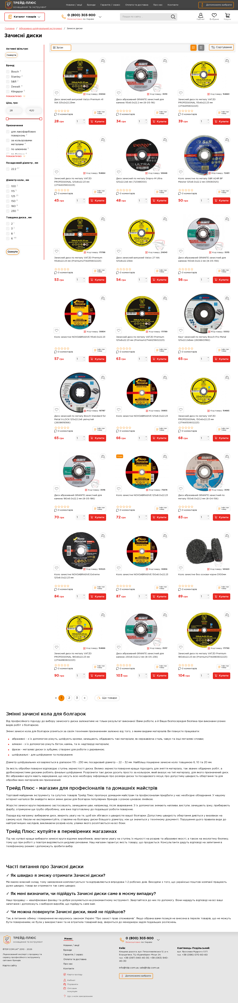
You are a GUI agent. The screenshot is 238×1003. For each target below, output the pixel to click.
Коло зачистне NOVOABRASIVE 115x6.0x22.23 (79, 338)
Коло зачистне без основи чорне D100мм (202, 577)
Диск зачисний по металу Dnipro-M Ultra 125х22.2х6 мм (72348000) (139, 180)
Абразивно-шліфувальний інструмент (40, 29)
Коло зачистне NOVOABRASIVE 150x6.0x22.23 (142, 577)
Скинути (11, 55)
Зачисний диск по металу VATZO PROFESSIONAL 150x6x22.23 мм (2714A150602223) (197, 421)
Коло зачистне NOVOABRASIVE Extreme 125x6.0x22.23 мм (77, 579)
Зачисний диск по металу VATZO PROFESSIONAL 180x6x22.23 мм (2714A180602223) (73, 660)
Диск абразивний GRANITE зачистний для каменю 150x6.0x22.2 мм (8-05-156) (202, 260)
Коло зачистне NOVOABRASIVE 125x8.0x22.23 (142, 498)
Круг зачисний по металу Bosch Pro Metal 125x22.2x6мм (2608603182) (202, 340)
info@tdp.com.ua (128, 971)
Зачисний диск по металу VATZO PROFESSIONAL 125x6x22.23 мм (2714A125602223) (73, 182)
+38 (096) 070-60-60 (195, 959)
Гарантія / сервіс (106, 5)
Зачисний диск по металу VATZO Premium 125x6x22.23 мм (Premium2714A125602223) (140, 340)
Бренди (87, 5)
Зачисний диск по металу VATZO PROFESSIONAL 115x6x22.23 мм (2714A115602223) (197, 103)
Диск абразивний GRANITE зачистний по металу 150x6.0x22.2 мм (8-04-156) (201, 499)
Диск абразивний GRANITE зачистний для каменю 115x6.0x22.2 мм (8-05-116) (140, 101)
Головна (10, 29)
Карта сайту (10, 969)
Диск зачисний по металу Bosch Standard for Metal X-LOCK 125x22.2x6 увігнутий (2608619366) (80, 421)
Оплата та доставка (132, 5)
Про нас (154, 5)
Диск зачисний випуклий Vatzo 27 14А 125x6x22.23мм (138, 260)
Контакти (169, 5)
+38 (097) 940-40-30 (136, 962)
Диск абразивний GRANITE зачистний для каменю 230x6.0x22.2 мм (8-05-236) (140, 658)
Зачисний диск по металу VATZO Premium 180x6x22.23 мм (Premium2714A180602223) (202, 658)
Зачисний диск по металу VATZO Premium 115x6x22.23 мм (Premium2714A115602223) (78, 260)
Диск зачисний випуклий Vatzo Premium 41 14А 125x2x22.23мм (78, 101)
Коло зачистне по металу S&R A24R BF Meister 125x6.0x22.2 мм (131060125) (200, 180)
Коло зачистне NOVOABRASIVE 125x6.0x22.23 (142, 418)
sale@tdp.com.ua (149, 971)
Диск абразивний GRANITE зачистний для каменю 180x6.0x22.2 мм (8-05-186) (78, 499)
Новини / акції (70, 5)
